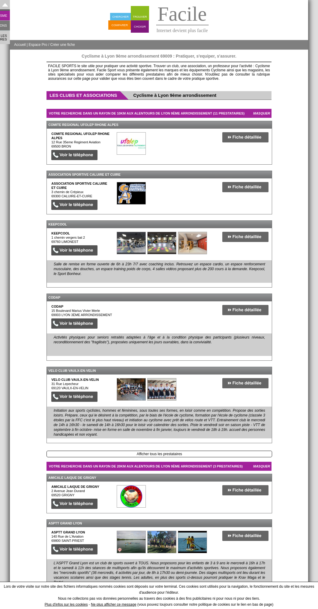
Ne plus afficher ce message (113, 604)
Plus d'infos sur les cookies (66, 604)
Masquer (261, 113)
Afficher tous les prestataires (159, 454)
